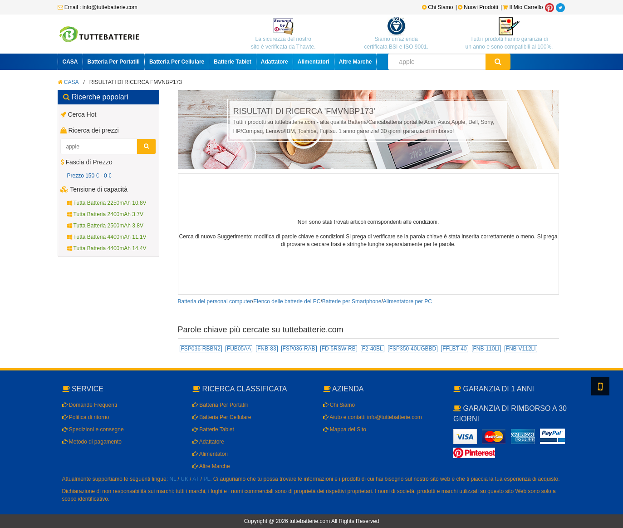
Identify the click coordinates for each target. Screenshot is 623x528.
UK (184, 479)
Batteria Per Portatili (114, 62)
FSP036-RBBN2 (201, 348)
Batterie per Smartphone (352, 301)
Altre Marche (355, 62)
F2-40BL (372, 348)
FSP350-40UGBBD (412, 348)
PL (207, 479)
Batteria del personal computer (215, 301)
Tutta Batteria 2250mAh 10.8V (107, 203)
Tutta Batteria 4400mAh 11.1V (107, 237)
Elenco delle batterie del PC (286, 301)
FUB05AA (239, 348)
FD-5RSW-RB (339, 348)
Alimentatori (313, 62)
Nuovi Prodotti (479, 7)
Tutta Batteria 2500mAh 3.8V (105, 225)
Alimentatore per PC (407, 301)
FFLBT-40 (454, 348)
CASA (70, 62)
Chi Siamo (437, 7)
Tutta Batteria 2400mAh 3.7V (105, 214)
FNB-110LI (486, 348)
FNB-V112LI (521, 348)
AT (195, 479)
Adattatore (274, 62)
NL (172, 479)
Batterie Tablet (232, 62)
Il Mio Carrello (523, 7)
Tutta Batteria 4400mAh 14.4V (107, 248)
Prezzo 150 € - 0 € (89, 176)
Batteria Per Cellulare (176, 62)
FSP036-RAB (299, 348)
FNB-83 (266, 348)
